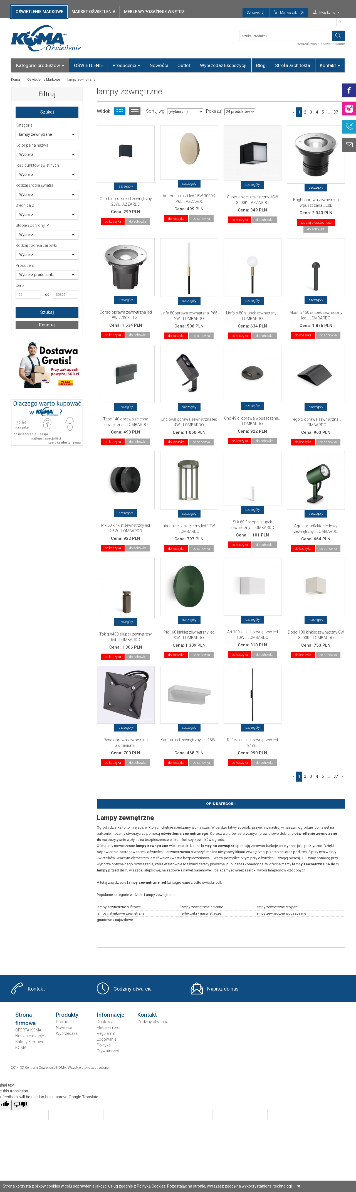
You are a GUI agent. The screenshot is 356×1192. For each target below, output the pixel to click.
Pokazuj (214, 111)
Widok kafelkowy (119, 111)
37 (335, 112)
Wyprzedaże (66, 1033)
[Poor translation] (20, 1105)
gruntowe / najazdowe (115, 920)
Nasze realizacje (29, 1036)
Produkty (67, 1014)
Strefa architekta (292, 65)
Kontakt (330, 65)
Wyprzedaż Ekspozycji (223, 65)
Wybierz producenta (46, 274)
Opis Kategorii (221, 804)
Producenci (126, 65)
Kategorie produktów (40, 65)
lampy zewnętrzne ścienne (202, 907)
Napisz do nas (223, 989)
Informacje (110, 1014)
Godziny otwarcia (132, 989)
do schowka (138, 221)
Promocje (64, 1021)
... (328, 112)
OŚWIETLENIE (88, 65)
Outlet (183, 65)
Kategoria (24, 125)
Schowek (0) (255, 12)
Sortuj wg (155, 111)
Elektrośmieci (108, 1027)
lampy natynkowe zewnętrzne (120, 913)
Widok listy (134, 111)
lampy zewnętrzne (46, 134)
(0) (289, 12)
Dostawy (104, 1021)
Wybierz (46, 154)
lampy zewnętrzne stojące (277, 907)
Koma (15, 80)
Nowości (159, 65)
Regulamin (106, 1033)
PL (340, 22)
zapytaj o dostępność (316, 223)
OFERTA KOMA (28, 1030)
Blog (261, 65)
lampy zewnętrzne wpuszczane (281, 913)
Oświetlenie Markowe (43, 80)
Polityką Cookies (151, 1186)
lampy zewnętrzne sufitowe (119, 907)
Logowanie (106, 1039)
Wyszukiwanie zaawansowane (321, 44)
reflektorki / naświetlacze (201, 913)
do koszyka (113, 221)
